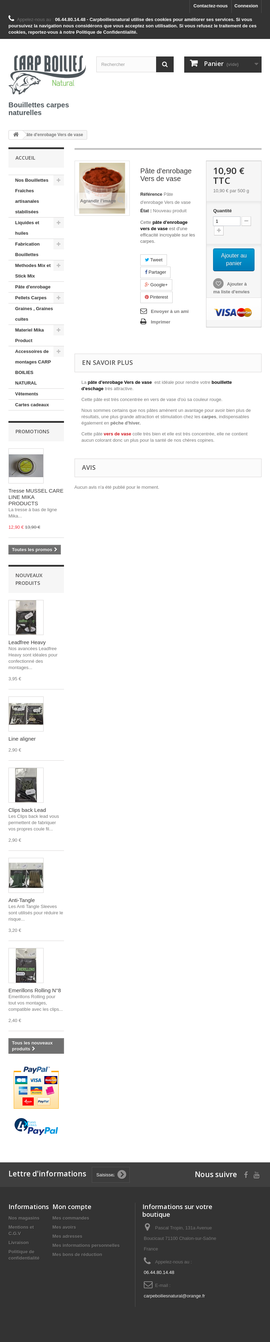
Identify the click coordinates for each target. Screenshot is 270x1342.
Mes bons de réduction (77, 1254)
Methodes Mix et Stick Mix (33, 271)
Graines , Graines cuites (34, 314)
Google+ (156, 284)
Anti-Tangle (21, 900)
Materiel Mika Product (29, 335)
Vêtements (26, 393)
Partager (155, 272)
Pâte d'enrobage (33, 286)
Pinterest (156, 297)
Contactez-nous (210, 5)
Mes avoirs (64, 1227)
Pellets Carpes (31, 297)
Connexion (246, 5)
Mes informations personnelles (86, 1245)
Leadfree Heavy (27, 642)
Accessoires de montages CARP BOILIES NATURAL (33, 367)
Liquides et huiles (27, 228)
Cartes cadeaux (32, 404)
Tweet (153, 259)
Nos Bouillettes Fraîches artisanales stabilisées (32, 196)
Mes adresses (67, 1236)
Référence (151, 194)
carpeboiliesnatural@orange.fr (174, 1295)
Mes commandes (70, 1218)
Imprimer (161, 322)
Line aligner (22, 739)
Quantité (222, 210)
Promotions (32, 431)
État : (146, 210)
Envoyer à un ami (170, 311)
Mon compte (71, 1206)
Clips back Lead (27, 810)
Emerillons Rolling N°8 (34, 990)
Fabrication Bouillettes (27, 249)
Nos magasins (23, 1218)
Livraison (18, 1242)
